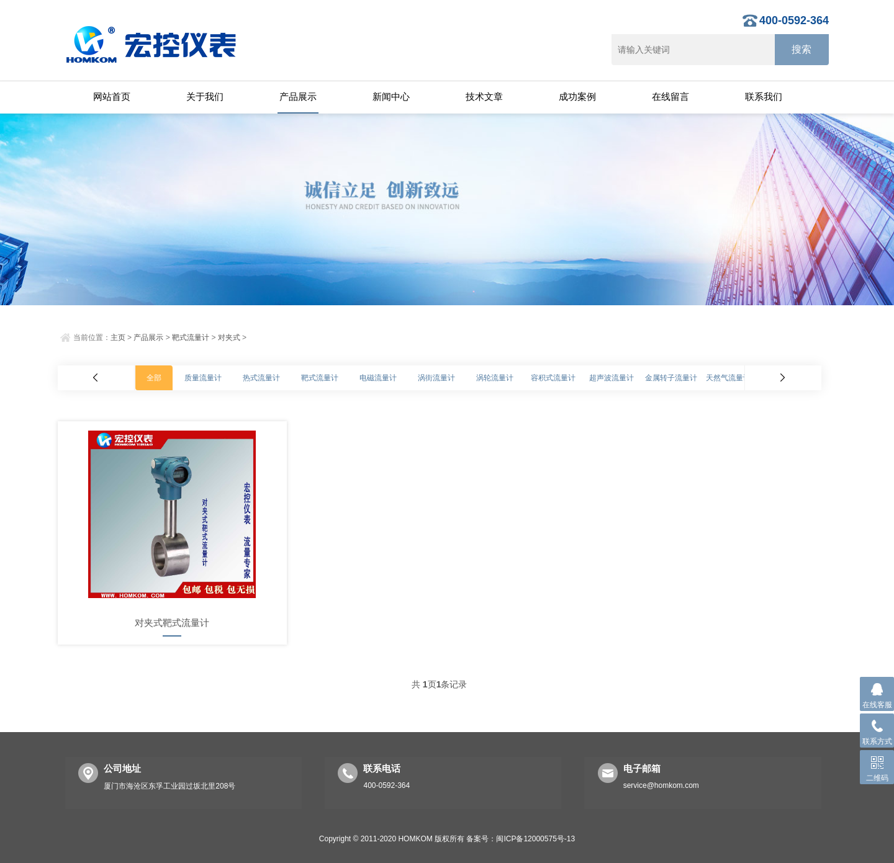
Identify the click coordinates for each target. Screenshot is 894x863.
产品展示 (298, 96)
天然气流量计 (728, 377)
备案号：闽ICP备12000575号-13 (520, 838)
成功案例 (577, 96)
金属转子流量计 (671, 377)
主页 (118, 337)
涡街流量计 (436, 377)
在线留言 (670, 96)
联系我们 (763, 96)
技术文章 (484, 96)
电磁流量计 (378, 377)
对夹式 (229, 337)
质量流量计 (203, 377)
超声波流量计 (611, 377)
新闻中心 (391, 96)
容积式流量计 (553, 377)
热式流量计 (261, 377)
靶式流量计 (190, 337)
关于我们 (205, 96)
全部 (154, 377)
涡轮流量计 (494, 377)
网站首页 (111, 96)
